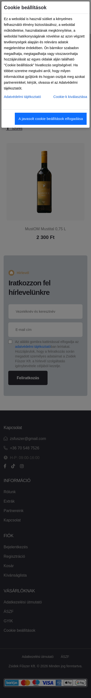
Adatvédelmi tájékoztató (22, 97)
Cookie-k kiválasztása (70, 97)
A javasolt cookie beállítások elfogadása (50, 119)
